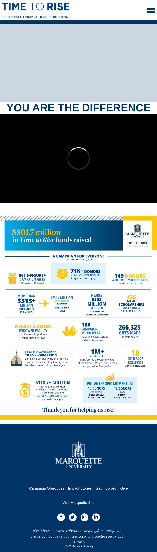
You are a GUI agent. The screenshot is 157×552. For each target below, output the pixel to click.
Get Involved (106, 488)
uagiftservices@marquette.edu (87, 536)
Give (124, 488)
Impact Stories (80, 488)
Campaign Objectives (46, 488)
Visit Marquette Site (78, 502)
